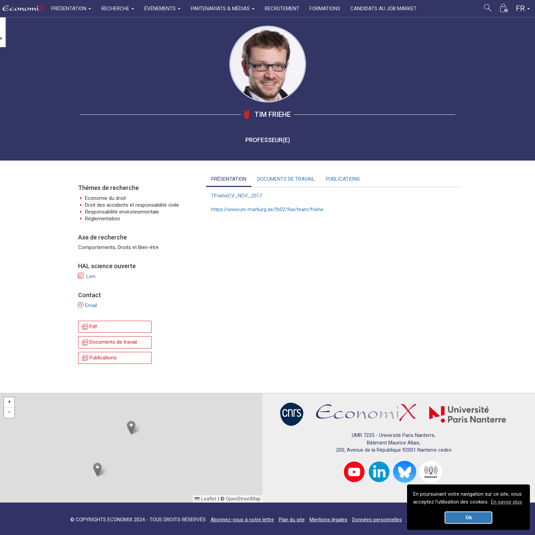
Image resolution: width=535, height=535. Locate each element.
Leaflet (205, 499)
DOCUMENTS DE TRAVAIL (286, 179)
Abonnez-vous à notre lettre (242, 520)
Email (87, 305)
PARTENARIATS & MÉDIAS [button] (223, 8)
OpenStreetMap (243, 499)
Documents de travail (109, 342)
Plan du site (292, 520)
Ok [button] (468, 518)
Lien (87, 276)
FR (523, 8)
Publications (99, 358)
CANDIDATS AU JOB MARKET (383, 8)
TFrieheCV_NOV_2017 (236, 196)
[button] (131, 428)
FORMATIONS (324, 8)
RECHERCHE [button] (117, 8)
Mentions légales (328, 520)
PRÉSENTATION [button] (71, 8)
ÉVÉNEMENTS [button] (162, 8)
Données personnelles (377, 520)
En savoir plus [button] (506, 502)
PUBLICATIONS (343, 179)
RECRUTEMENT (282, 8)
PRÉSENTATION (228, 179)
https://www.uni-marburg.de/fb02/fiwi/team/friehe (267, 209)
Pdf (89, 327)
